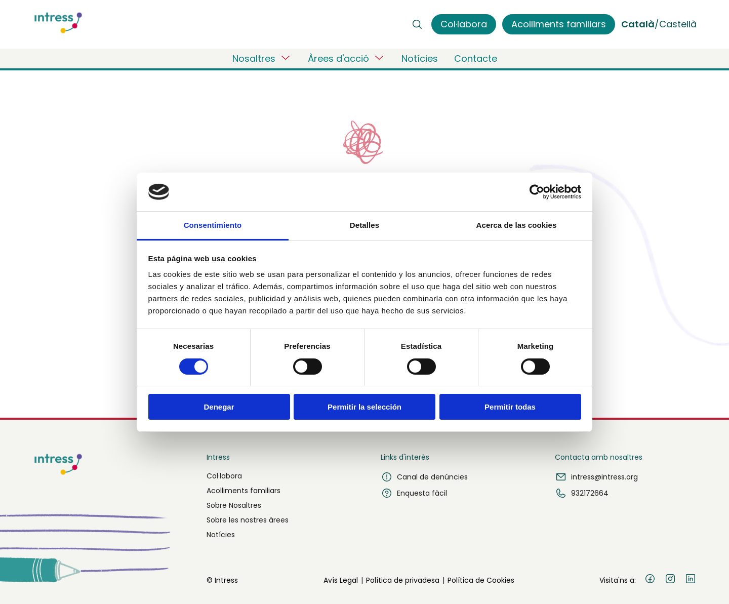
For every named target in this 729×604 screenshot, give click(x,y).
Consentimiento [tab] (213, 225)
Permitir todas (510, 406)
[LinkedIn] (690, 580)
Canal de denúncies (424, 477)
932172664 (582, 493)
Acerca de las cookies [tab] (516, 225)
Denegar (219, 406)
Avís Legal (340, 580)
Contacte (475, 58)
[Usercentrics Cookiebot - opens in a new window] (537, 191)
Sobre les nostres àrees (248, 520)
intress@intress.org (596, 477)
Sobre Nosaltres (234, 505)
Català (638, 24)
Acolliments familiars (243, 491)
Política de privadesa (402, 580)
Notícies (419, 58)
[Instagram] (670, 580)
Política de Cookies (481, 580)
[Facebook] (650, 580)
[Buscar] (417, 24)
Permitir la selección (364, 406)
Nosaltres (262, 58)
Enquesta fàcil (414, 493)
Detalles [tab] (364, 225)
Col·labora (224, 476)
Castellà (678, 24)
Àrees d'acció (346, 58)
